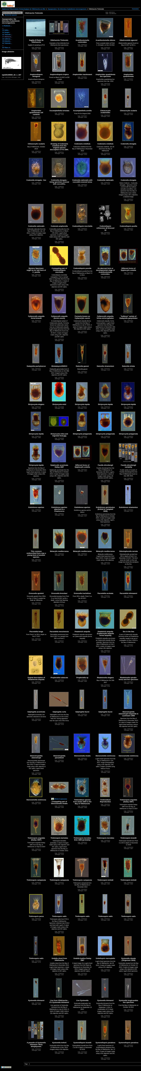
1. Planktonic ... (7, 26)
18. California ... (7, 39)
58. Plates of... (6, 47)
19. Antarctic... (6, 41)
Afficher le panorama (60, 799)
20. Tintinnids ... (7, 43)
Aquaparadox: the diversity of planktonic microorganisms (67, 9)
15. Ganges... (6, 32)
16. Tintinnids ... (7, 34)
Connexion (135, 9)
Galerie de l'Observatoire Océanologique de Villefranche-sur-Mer (23, 9)
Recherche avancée (11, 15)
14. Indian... (5, 30)
